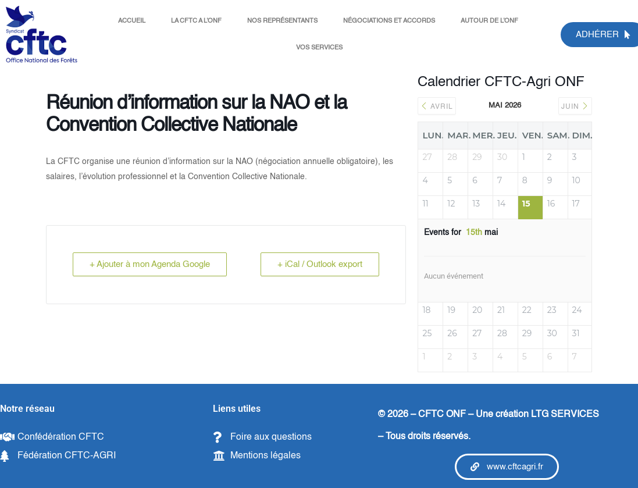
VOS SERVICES (319, 48)
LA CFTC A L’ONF (196, 21)
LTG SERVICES (565, 414)
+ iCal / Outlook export (319, 264)
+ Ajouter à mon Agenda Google (150, 264)
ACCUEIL (131, 21)
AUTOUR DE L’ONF (489, 21)
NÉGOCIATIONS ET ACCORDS (389, 21)
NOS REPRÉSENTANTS (282, 21)
